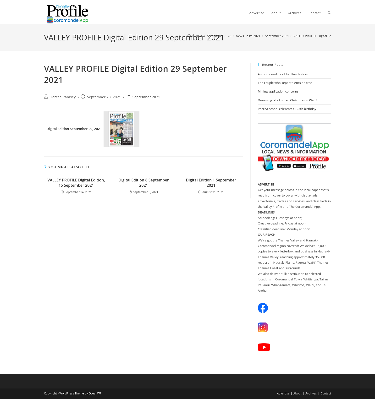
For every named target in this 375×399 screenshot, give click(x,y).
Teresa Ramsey (63, 97)
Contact (326, 393)
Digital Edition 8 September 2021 (143, 182)
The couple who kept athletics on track (286, 83)
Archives (311, 393)
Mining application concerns (278, 91)
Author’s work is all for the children (283, 74)
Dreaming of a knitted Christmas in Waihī (287, 100)
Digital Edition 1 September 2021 (211, 182)
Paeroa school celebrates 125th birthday (287, 109)
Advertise (283, 393)
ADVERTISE (266, 184)
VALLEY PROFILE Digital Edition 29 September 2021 (330, 36)
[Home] (189, 36)
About (297, 393)
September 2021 (146, 97)
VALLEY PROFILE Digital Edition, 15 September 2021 (76, 182)
